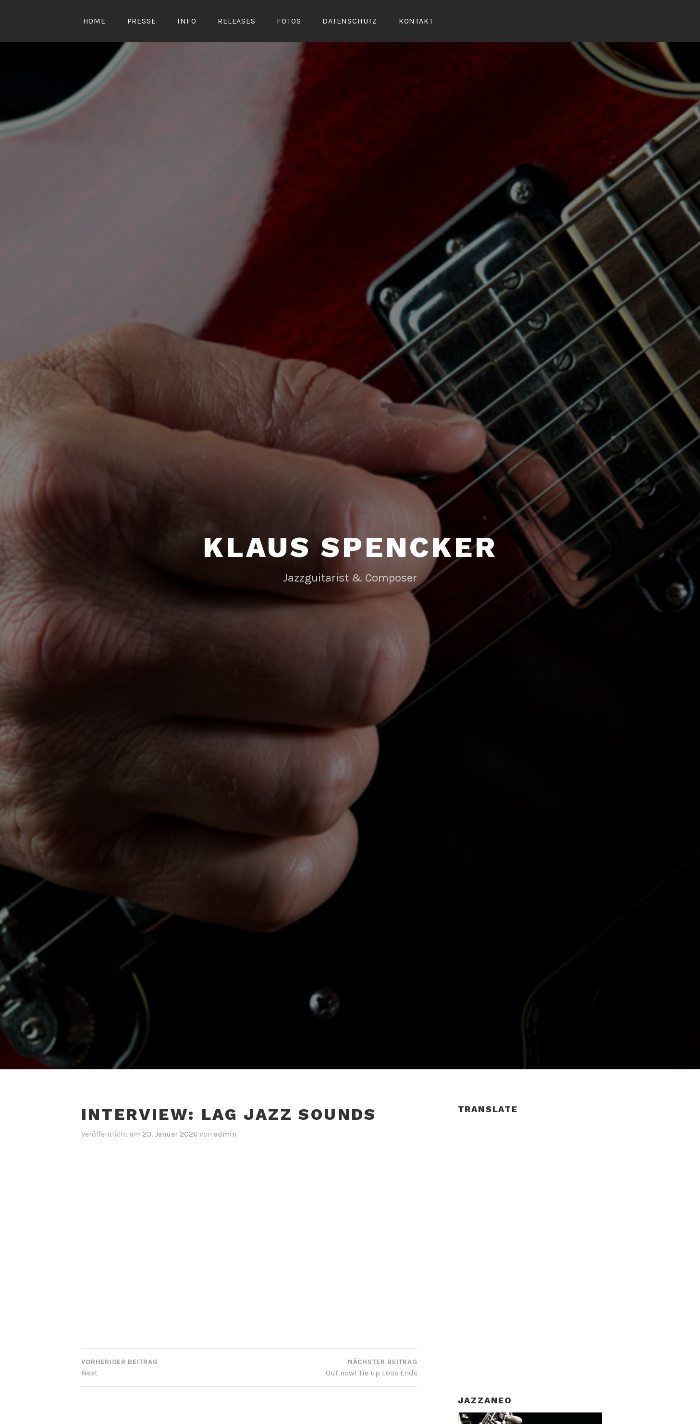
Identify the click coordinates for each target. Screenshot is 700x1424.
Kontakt (416, 20)
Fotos (289, 20)
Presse (141, 20)
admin (225, 1134)
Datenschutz (349, 20)
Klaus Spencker (350, 547)
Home (94, 20)
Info (186, 20)
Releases (236, 20)
